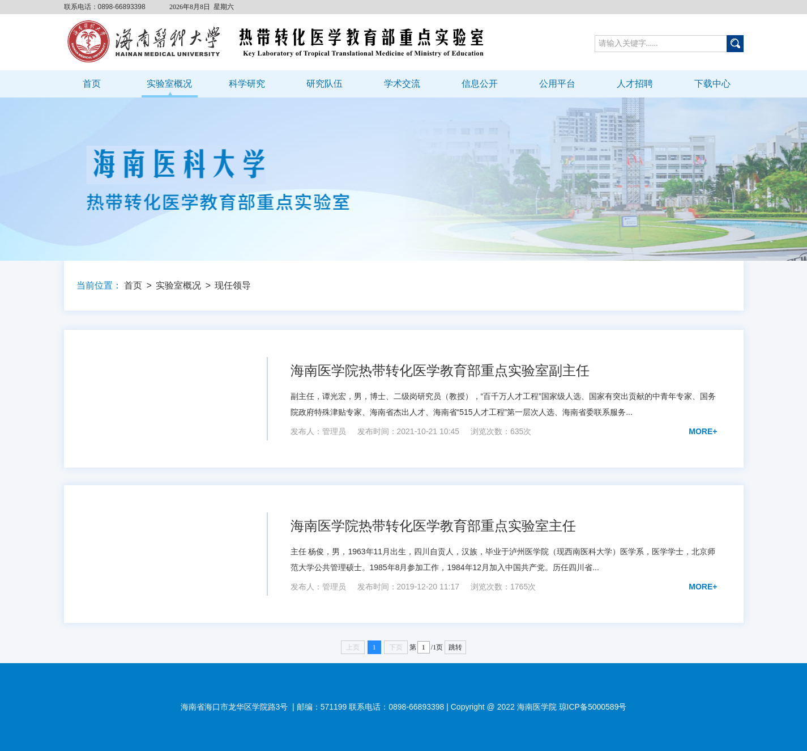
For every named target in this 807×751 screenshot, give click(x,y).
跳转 (455, 647)
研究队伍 (324, 83)
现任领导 (233, 285)
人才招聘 (635, 83)
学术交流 (402, 83)
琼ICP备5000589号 (593, 706)
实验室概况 (169, 83)
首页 (92, 83)
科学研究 (247, 83)
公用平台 (557, 83)
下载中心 (712, 83)
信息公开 (480, 83)
